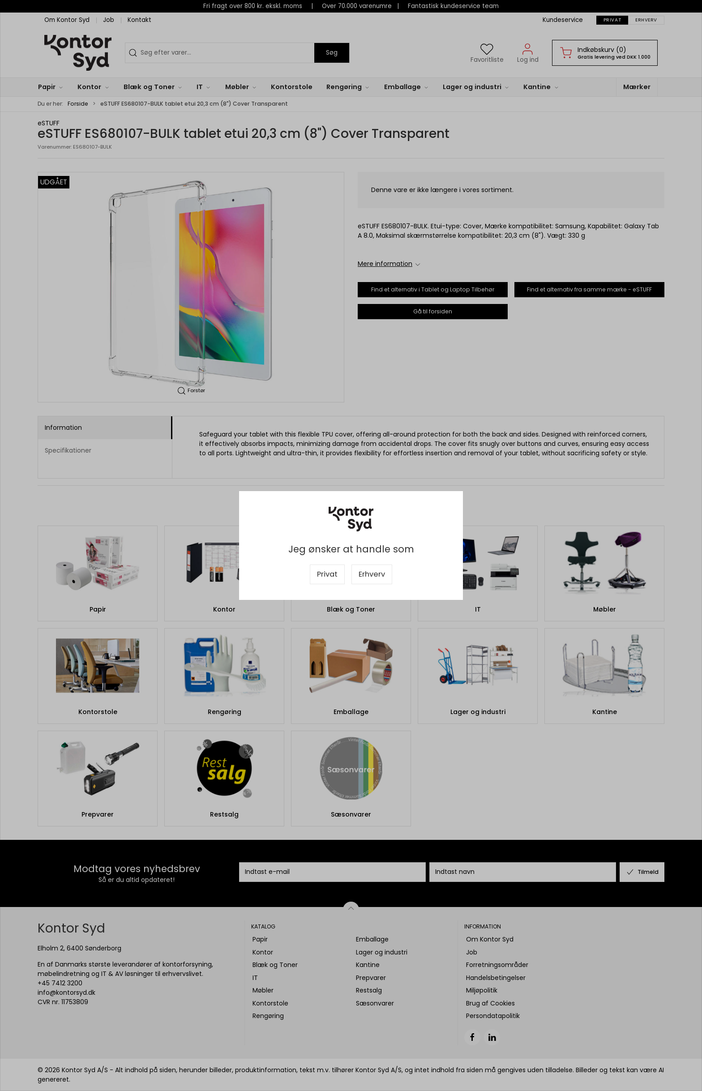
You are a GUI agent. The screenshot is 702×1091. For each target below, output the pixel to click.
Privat (327, 574)
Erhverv (372, 574)
